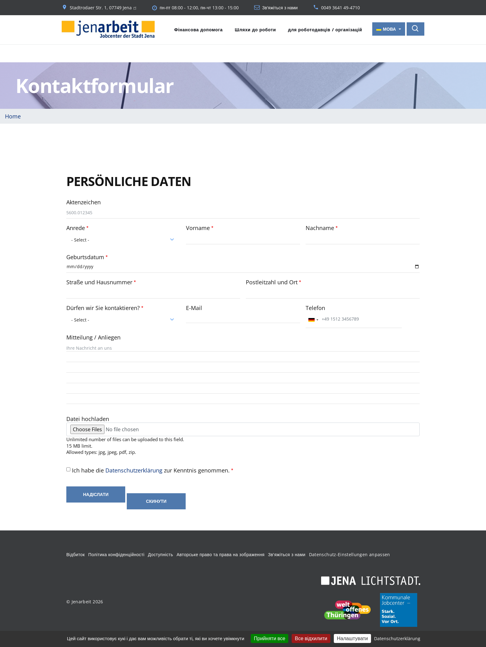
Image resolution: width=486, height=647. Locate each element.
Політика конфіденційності (116, 554)
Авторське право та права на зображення (221, 554)
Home (13, 115)
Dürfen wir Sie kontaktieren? (103, 307)
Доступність (160, 554)
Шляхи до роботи (255, 30)
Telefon (315, 307)
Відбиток (75, 554)
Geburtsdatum (85, 256)
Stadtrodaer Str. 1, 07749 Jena (103, 8)
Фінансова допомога (198, 30)
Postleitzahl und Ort (272, 281)
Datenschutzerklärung (133, 469)
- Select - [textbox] (80, 239)
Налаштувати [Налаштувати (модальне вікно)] (352, 638)
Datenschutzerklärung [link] (397, 638)
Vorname (198, 227)
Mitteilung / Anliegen (93, 336)
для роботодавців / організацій (325, 30)
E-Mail (194, 307)
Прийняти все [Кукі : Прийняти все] (269, 638)
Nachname (320, 227)
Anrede (75, 227)
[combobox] (123, 239)
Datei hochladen (87, 418)
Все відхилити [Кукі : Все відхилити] (311, 638)
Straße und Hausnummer (99, 281)
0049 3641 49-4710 (340, 8)
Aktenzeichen (83, 201)
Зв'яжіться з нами (280, 8)
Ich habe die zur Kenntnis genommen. (151, 469)
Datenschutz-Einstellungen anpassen (349, 554)
